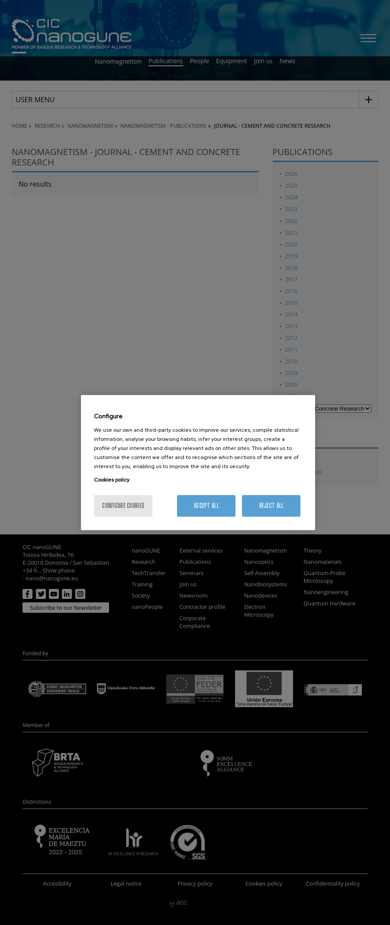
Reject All (271, 505)
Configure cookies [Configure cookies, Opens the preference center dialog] (123, 505)
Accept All (206, 505)
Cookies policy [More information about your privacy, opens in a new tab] (111, 479)
